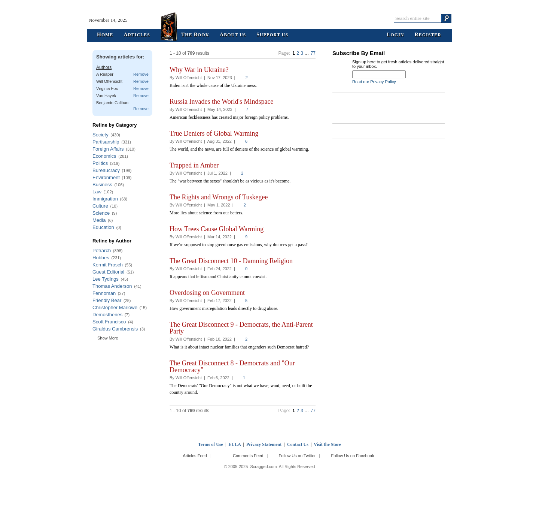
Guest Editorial (108, 272)
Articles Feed (195, 455)
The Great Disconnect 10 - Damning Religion (231, 260)
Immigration (105, 199)
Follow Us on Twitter (297, 455)
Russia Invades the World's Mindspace (221, 101)
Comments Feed (248, 455)
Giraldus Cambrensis (115, 329)
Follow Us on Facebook (352, 455)
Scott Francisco (109, 322)
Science (101, 213)
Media (99, 220)
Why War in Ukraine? (199, 69)
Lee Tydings (105, 279)
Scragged (269, 18)
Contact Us (297, 444)
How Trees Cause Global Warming (217, 229)
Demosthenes (107, 314)
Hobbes (100, 257)
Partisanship (105, 142)
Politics (100, 163)
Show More (107, 338)
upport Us (272, 35)
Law (96, 191)
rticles (137, 35)
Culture (100, 206)
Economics (104, 156)
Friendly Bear (106, 300)
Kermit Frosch (107, 265)
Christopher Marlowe (114, 307)
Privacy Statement (263, 444)
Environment (106, 177)
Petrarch (101, 250)
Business (102, 184)
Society (100, 135)
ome (105, 35)
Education (103, 227)
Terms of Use (210, 444)
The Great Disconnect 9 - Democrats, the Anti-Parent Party (241, 328)
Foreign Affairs (108, 149)
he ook (195, 35)
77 (313, 53)
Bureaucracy (106, 170)
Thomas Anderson (112, 286)
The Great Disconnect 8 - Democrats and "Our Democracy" (232, 366)
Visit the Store (327, 444)
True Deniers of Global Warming (214, 133)
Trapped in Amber (194, 165)
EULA (235, 444)
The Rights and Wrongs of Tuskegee (219, 197)
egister (428, 35)
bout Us (233, 35)
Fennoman (104, 293)
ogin (395, 35)
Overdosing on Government (207, 292)
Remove (141, 74)
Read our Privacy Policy (374, 81)
